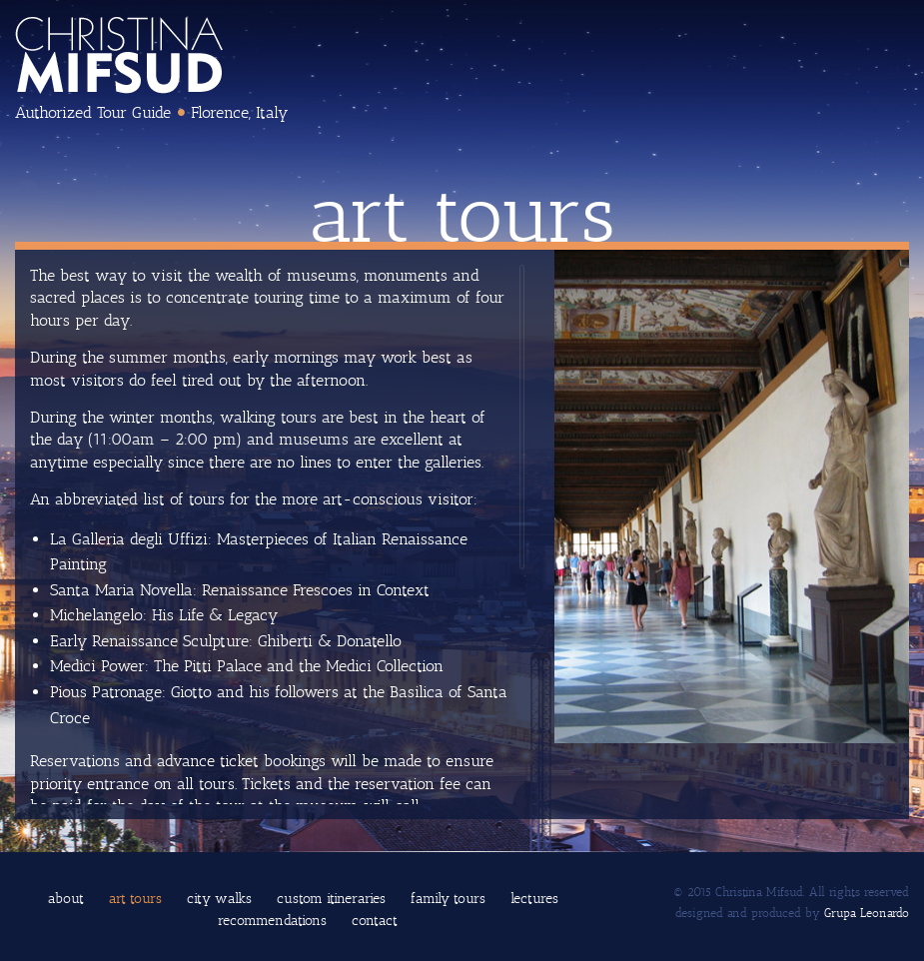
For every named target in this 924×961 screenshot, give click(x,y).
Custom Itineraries (331, 898)
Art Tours (135, 898)
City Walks (219, 898)
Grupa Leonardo (866, 913)
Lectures (534, 898)
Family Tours (448, 898)
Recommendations (272, 920)
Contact (375, 920)
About (66, 898)
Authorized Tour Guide (93, 112)
